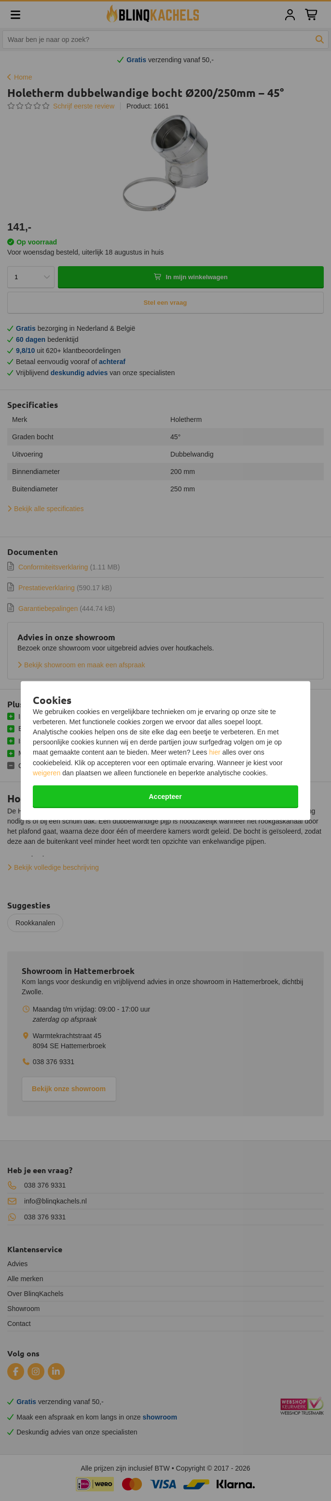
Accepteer (165, 796)
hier (215, 752)
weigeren (46, 773)
